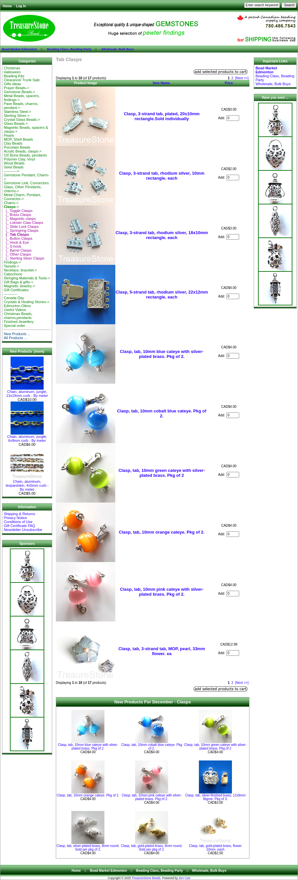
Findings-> (12, 262)
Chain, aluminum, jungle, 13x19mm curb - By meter (27, 392)
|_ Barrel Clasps (17, 250)
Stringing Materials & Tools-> (27, 278)
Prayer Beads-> (16, 88)
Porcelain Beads (17, 147)
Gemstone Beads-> (19, 92)
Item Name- (162, 83)
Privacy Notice (15, 518)
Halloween (12, 72)
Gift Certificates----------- (16, 292)
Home (7, 6)
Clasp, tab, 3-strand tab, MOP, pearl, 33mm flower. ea (161, 651)
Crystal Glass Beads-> (22, 120)
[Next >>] (242, 78)
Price (229, 83)
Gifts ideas (12, 84)
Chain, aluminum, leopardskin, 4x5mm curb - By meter (27, 483)
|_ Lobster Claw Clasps (23, 223)
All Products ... (15, 338)
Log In (21, 6)
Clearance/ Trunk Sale (22, 80)
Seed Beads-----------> (13, 169)
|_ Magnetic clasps (20, 219)
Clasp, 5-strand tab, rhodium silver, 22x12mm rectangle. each (162, 294)
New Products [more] (27, 351)
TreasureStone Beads (146, 878)
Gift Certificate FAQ (19, 526)
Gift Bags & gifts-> (18, 282)
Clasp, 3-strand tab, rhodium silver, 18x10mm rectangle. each (162, 235)
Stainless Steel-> (17, 112)
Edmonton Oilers (17, 306)
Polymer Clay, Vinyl (19, 159)
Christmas (12, 68)
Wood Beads (14, 163)
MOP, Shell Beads (18, 139)
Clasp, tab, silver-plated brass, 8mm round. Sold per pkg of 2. (88, 847)
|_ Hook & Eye (16, 242)
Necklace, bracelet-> (20, 270)
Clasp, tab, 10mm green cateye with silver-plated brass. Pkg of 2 (162, 473)
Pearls (9, 135)
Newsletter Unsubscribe (23, 530)
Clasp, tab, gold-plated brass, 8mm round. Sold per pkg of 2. (151, 847)
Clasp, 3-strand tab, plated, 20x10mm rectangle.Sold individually (162, 116)
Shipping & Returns (19, 514)
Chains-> (11, 203)
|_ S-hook (12, 246)
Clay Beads (13, 143)
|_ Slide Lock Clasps (21, 227)
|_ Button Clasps (18, 238)
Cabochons (13, 274)
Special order (14, 326)
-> (11, 207)
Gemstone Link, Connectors (26, 183)
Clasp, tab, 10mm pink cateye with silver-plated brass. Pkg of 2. (162, 592)
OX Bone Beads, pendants (25, 155)
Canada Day (14, 298)
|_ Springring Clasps (21, 230)
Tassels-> (11, 266)
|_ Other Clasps (17, 254)
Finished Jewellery (18, 322)
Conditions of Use (18, 522)
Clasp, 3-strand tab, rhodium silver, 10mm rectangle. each (162, 176)
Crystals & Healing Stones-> (26, 302)
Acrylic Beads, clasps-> (22, 151)
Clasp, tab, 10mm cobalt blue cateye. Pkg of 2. (161, 413)
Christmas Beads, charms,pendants (18, 316)
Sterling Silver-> (16, 116)
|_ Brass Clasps (17, 215)
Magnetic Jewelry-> (19, 286)
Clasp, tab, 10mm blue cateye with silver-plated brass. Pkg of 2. (162, 354)
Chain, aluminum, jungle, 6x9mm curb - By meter (27, 436)
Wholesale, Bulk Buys (117, 49)
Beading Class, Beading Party (69, 49)
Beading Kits (14, 76)
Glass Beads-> (15, 123)
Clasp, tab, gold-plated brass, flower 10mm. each (215, 847)
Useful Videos (15, 310)
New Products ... (17, 334)
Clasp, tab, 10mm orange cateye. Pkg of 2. (162, 532)
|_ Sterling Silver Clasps (24, 258)
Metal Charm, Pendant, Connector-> (22, 197)
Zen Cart (184, 878)
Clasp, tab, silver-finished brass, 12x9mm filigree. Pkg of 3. (215, 797)
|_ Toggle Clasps (18, 211)
